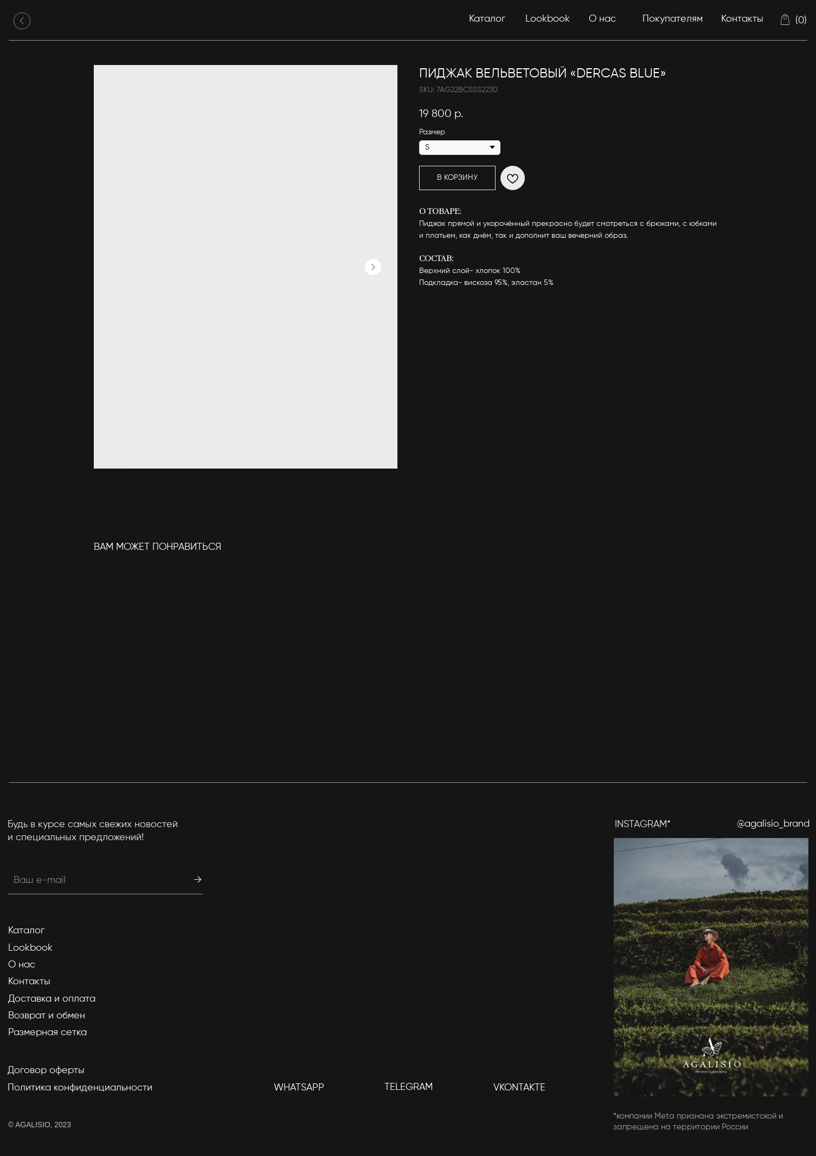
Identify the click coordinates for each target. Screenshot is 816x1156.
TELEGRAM (408, 1087)
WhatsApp (299, 1088)
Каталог (487, 19)
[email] (82, 880)
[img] (22, 20)
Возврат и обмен (46, 1016)
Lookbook (547, 19)
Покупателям (672, 19)
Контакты (742, 19)
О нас (602, 19)
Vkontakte (519, 1088)
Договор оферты (46, 1070)
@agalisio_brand (773, 824)
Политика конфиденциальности (80, 1088)
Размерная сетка (47, 1032)
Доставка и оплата (51, 999)
